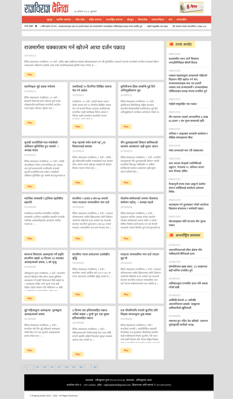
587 (95, 367)
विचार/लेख (142, 19)
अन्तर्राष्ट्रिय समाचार (114, 19)
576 (52, 367)
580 (81, 367)
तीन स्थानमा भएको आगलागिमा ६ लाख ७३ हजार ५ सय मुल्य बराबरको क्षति (201, 26)
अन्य (170, 19)
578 (66, 367)
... (30, 367)
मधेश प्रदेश (80, 19)
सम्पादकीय (181, 19)
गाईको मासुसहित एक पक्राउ (158, 26)
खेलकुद (130, 19)
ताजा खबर (30, 26)
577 (59, 367)
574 (37, 367)
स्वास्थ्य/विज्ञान (157, 19)
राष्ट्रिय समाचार (95, 19)
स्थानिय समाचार (63, 19)
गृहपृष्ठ (49, 19)
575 (44, 367)
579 (73, 367)
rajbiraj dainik (47, 7)
